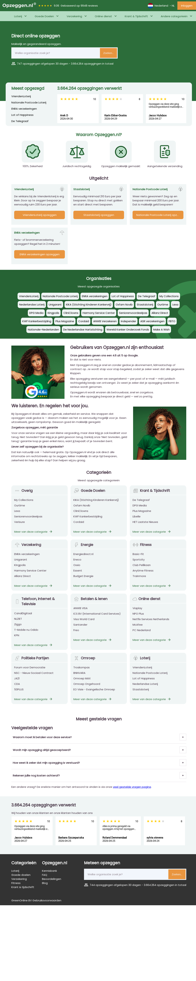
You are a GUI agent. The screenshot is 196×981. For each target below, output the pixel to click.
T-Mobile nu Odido (26, 634)
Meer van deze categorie (33, 536)
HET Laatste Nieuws (145, 527)
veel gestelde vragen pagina (132, 787)
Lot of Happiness (22, 115)
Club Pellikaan (142, 570)
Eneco (77, 564)
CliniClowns (80, 516)
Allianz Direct (22, 581)
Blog (45, 883)
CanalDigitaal (23, 618)
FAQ (44, 875)
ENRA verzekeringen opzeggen (40, 254)
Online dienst (103, 16)
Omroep (84, 663)
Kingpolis (20, 570)
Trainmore (139, 581)
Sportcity (139, 564)
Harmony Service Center (30, 575)
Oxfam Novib (81, 510)
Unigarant (20, 564)
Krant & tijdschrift (22, 887)
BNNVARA (79, 678)
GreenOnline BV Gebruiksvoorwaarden (36, 900)
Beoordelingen (51, 879)
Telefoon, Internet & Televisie (34, 606)
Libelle (137, 521)
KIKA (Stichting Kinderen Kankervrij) (96, 505)
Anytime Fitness (143, 575)
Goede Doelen (44, 16)
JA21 (17, 683)
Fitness (142, 549)
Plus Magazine (142, 516)
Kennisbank (49, 871)
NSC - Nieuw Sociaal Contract (34, 678)
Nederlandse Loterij (145, 689)
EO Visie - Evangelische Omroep (94, 694)
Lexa (17, 516)
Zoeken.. (108, 52)
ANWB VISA (80, 613)
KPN (16, 640)
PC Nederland (142, 635)
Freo (76, 635)
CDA (17, 689)
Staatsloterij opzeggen (98, 215)
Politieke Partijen (31, 663)
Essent (77, 575)
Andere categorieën (174, 16)
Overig (23, 495)
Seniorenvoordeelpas (28, 521)
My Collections (23, 505)
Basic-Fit (138, 559)
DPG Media (140, 510)
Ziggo (18, 629)
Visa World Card (83, 624)
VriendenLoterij (21, 96)
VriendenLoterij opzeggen (40, 215)
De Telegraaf (20, 121)
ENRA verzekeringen (24, 109)
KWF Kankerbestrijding (87, 521)
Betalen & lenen (90, 603)
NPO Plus (138, 618)
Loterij (18, 16)
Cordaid (78, 527)
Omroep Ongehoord (86, 689)
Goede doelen (20, 875)
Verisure (19, 527)
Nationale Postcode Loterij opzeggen (159, 215)
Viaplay (137, 613)
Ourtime (19, 510)
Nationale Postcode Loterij (28, 102)
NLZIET (18, 623)
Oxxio (76, 570)
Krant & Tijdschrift (136, 16)
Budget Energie (83, 581)
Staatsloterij (141, 694)
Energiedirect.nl (83, 559)
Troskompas (81, 672)
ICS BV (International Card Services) (97, 618)
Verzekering (74, 16)
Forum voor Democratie (29, 672)
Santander (80, 629)
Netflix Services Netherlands (151, 624)
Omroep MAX (82, 683)
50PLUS (19, 694)
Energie (83, 549)
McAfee (138, 629)
